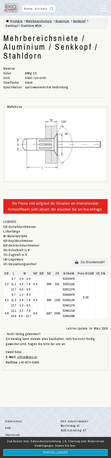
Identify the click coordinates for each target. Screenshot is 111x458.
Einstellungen (55, 452)
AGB (8, 428)
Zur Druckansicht (90, 262)
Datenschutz (13, 421)
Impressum (12, 435)
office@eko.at (27, 357)
